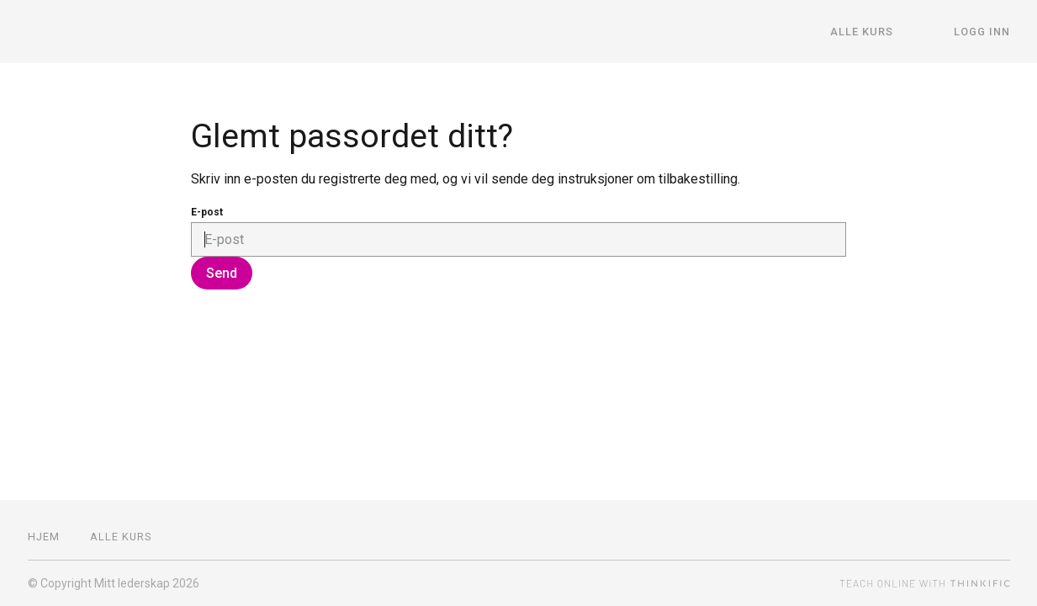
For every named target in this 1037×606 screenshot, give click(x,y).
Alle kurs (861, 31)
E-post (207, 212)
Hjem (44, 536)
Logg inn (982, 31)
